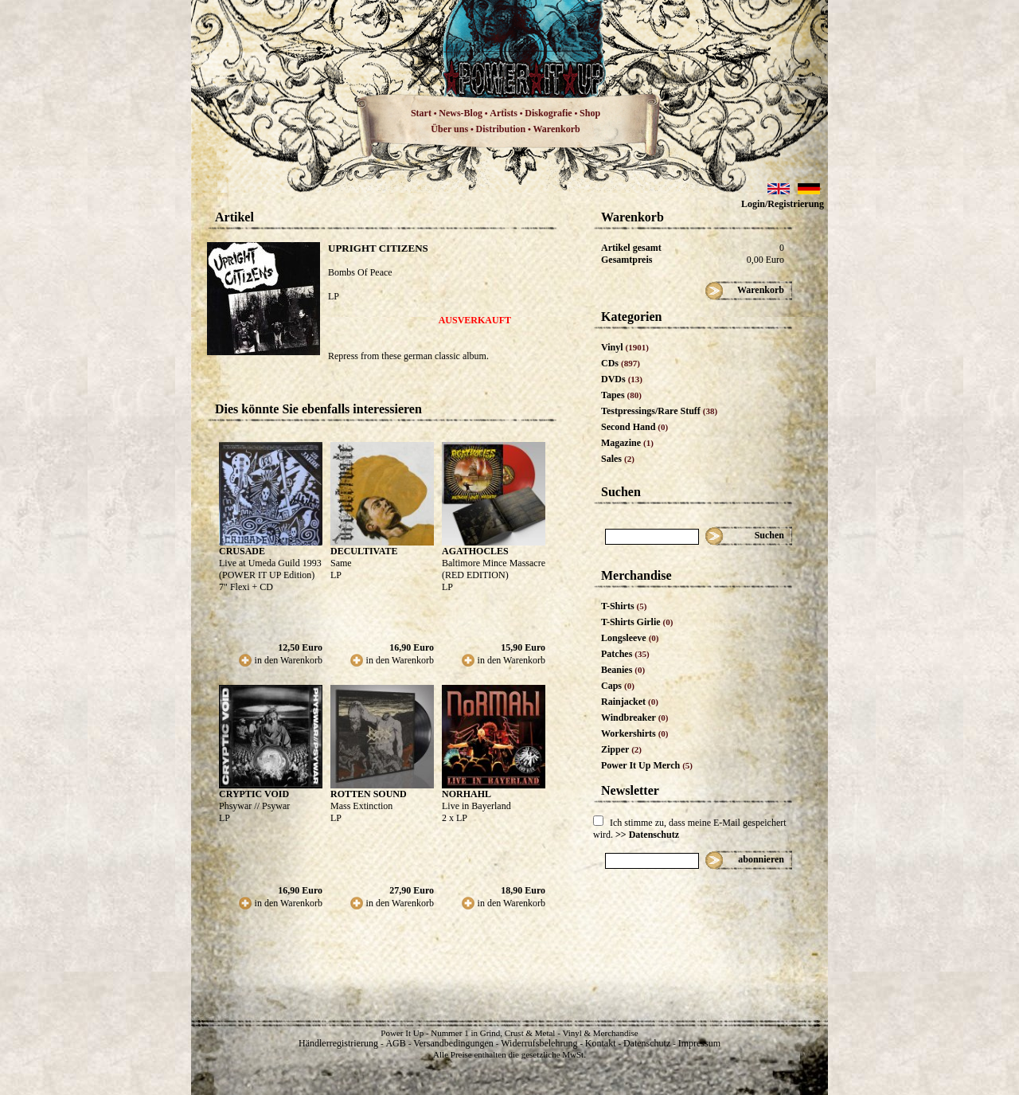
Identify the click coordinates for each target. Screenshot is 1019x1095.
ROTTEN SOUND (368, 794)
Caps (617, 685)
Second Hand (634, 426)
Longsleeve (630, 637)
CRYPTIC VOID (254, 794)
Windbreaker (635, 717)
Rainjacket (629, 701)
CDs (620, 363)
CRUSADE (242, 551)
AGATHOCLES (475, 551)
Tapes (621, 395)
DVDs (621, 379)
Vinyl (625, 347)
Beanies (623, 669)
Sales (617, 458)
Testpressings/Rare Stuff (659, 410)
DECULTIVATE (363, 551)
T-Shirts (623, 606)
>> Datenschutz (647, 834)
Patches (625, 653)
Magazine (627, 442)
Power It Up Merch (647, 765)
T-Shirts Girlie (637, 622)
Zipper (621, 749)
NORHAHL (466, 794)
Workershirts (635, 733)
